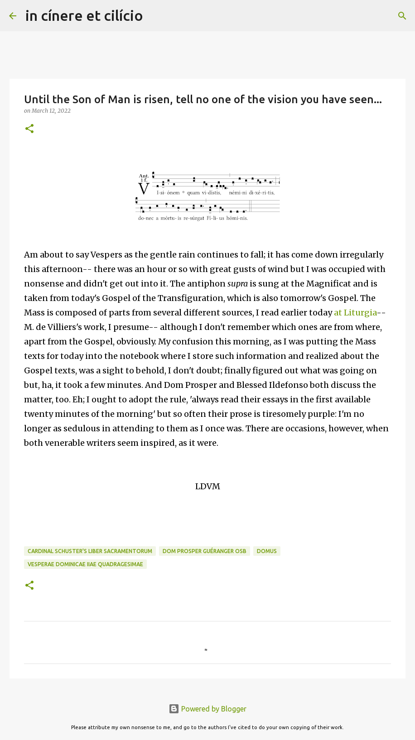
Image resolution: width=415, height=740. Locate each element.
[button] (29, 129)
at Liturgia (355, 312)
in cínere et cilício (84, 15)
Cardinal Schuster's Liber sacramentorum (90, 551)
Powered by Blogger (207, 709)
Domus (267, 551)
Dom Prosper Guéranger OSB (204, 551)
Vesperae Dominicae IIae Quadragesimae (85, 564)
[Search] (155, 16)
